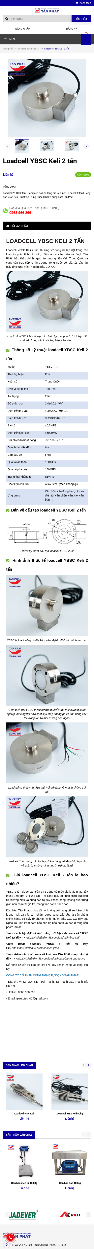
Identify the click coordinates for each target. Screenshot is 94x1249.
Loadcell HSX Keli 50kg (70, 1077)
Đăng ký (71, 28)
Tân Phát (50, 388)
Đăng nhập (22, 28)
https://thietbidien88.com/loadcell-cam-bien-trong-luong (51, 958)
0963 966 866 (20, 213)
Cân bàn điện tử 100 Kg (24, 1110)
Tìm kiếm (81, 18)
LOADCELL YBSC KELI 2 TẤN (45, 241)
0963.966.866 (19, 1180)
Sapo (54, 1241)
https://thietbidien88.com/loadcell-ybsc (35, 948)
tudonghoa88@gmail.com (26, 1187)
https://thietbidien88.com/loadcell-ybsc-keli (53, 937)
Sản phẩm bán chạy (19, 1098)
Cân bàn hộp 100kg (70, 1110)
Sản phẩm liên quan (19, 1065)
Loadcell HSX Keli (24, 1077)
